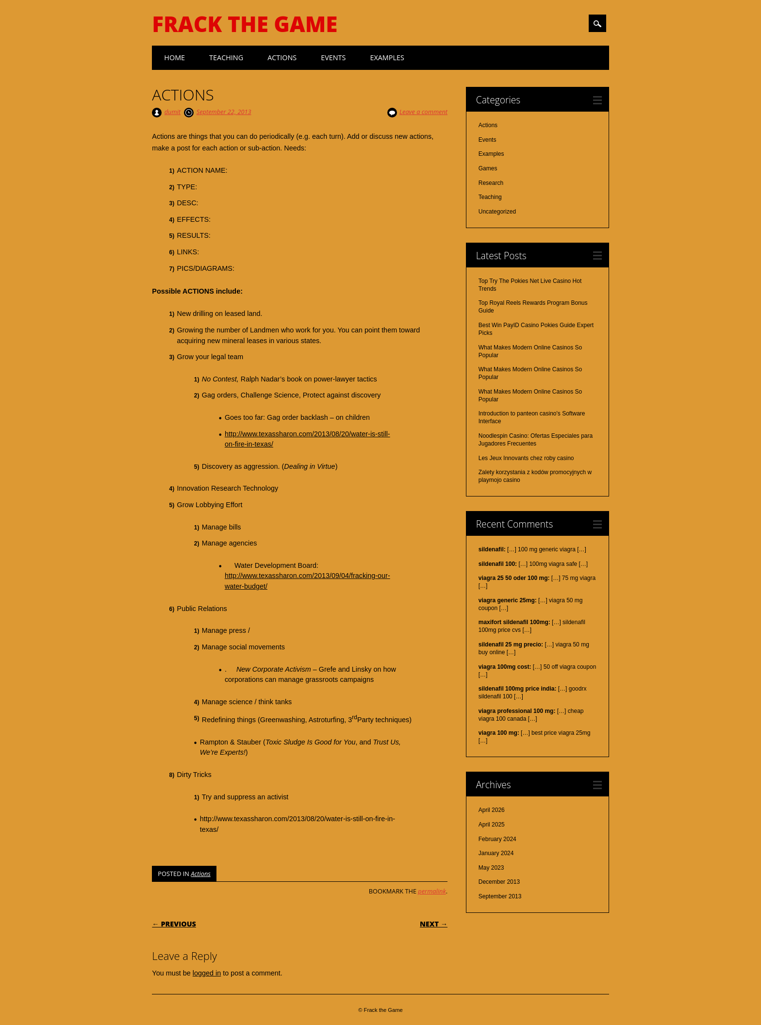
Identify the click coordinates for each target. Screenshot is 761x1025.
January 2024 (496, 853)
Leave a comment (423, 111)
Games (488, 168)
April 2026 (492, 810)
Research (491, 183)
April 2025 (492, 824)
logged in (207, 973)
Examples (387, 57)
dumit (173, 111)
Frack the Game (244, 23)
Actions (282, 57)
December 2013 (499, 881)
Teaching (226, 57)
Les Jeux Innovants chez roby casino (526, 458)
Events (333, 57)
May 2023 (491, 867)
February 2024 (497, 839)
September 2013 (500, 896)
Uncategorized (497, 211)
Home (174, 57)
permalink (432, 891)
